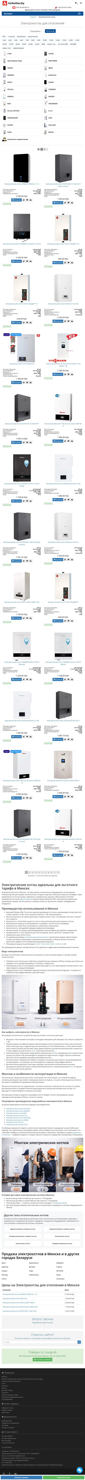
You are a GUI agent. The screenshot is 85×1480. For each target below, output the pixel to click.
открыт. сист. (51, 44)
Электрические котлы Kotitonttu (18, 1118)
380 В (70, 1053)
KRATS (9, 82)
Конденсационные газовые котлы (23, 1236)
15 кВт (64, 40)
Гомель (59, 1267)
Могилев (59, 1271)
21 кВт (77, 40)
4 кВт (10, 40)
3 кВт (4, 40)
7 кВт (27, 40)
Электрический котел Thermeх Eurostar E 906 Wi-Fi (63, 425)
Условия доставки (59, 1203)
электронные (21, 37)
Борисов (5, 1267)
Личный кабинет (7, 1436)
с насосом (11, 37)
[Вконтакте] (16, 1473)
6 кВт (21, 40)
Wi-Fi (4, 37)
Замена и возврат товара (10, 1395)
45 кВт (37, 44)
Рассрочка (5, 1393)
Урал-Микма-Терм (14, 61)
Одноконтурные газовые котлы (62, 1229)
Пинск (4, 1279)
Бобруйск (60, 1263)
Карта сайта (6, 1412)
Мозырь (5, 1275)
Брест (4, 1263)
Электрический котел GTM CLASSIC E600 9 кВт (21, 602)
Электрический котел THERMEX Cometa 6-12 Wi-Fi (22, 244)
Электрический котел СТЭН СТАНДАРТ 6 (63, 602)
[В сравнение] (31, 200)
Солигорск (60, 1279)
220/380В (73, 44)
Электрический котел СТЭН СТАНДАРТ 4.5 (63, 244)
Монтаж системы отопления (11, 1381)
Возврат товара (7, 1410)
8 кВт (33, 40)
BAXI (9, 104)
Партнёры (5, 1425)
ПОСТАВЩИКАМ (7, 1399)
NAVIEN (51, 96)
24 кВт (5, 44)
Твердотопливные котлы (62, 1243)
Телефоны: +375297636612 (10, 1451)
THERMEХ (52, 89)
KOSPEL (10, 125)
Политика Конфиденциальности (12, 1397)
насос (33, 1051)
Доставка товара (7, 1390)
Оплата (4, 1388)
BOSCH (51, 132)
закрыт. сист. (7, 48)
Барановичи (34, 1263)
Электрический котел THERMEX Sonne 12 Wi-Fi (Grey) (22, 485)
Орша (58, 1275)
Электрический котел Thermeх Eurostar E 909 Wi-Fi (63, 840)
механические (33, 37)
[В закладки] (27, 200)
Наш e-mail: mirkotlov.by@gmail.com (13, 1456)
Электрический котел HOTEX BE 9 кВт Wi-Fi (63, 721)
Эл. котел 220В (63, 44)
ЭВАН (50, 68)
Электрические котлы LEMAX (17, 1120)
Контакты (5, 1386)
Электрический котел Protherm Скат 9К (63, 304)
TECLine (10, 89)
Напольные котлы (62, 1236)
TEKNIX (10, 68)
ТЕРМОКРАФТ (12, 118)
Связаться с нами (7, 1408)
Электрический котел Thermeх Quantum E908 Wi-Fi (22, 781)
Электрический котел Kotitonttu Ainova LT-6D (22, 721)
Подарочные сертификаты (10, 1423)
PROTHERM (52, 61)
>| (58, 872)
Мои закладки (6, 1441)
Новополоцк (34, 1275)
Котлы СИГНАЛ (13, 111)
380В (43, 44)
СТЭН (9, 54)
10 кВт (45, 40)
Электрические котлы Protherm (18, 1109)
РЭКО (9, 132)
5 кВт (15, 40)
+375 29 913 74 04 (64, 7)
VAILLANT (52, 125)
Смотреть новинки (42, 1359)
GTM (50, 118)
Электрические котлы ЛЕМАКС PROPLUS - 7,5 (22, 184)
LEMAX (51, 82)
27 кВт (11, 44)
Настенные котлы (23, 1243)
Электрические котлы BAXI (16, 1113)
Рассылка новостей (8, 1443)
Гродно (4, 1271)
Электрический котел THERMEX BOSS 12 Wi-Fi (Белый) (22, 663)
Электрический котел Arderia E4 (22, 364)
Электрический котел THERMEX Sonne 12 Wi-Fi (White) (63, 663)
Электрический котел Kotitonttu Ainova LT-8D (63, 484)
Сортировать (36, 31)
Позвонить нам (63, 1477)
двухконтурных (26, 899)
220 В (54, 1053)
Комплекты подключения (17, 139)
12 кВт (51, 40)
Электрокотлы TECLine (14, 1122)
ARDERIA (10, 75)
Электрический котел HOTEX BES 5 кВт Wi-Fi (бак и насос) (21, 543)
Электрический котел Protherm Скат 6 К (63, 542)
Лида (31, 1271)
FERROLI (10, 96)
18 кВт (71, 40)
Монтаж (4, 1377)
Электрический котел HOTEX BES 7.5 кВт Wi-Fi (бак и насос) (63, 185)
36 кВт (31, 44)
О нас (3, 1383)
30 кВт (24, 44)
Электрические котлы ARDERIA (18, 1111)
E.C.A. (50, 111)
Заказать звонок (21, 1477)
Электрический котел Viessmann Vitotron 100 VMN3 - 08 (63, 365)
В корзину (16, 200)
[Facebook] (10, 1473)
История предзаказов (9, 1438)
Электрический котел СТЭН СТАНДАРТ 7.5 (22, 304)
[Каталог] (79, 13)
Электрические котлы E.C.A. (17, 1115)
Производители (7, 1421)
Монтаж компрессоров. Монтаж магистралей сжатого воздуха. (22, 1379)
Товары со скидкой (8, 1428)
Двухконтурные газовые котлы (22, 1229)
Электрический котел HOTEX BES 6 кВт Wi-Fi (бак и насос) (21, 840)
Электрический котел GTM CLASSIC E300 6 (63, 780)
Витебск (32, 1267)
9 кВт (38, 40)
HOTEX (51, 54)
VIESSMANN (52, 104)
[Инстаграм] (4, 1473)
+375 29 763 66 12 (22, 7)
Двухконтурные (18, 48)
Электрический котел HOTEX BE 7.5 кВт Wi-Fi (22, 424)
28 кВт (18, 44)
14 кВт (58, 40)
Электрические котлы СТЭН (16, 1124)
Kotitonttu (52, 75)
